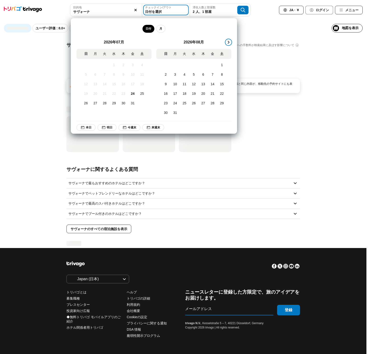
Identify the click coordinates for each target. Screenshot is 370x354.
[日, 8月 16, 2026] (165, 94)
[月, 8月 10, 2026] (175, 84)
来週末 (153, 127)
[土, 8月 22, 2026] (222, 94)
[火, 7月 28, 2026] (104, 103)
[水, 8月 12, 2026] (193, 84)
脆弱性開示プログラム (143, 336)
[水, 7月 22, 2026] (114, 94)
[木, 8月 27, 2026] (203, 103)
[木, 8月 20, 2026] (203, 94)
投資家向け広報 (78, 311)
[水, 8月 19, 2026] (193, 94)
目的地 (77, 7)
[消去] (136, 10)
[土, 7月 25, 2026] (142, 94)
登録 (288, 310)
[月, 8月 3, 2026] (175, 74)
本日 (86, 127)
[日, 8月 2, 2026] (165, 74)
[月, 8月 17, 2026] (175, 94)
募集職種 (73, 298)
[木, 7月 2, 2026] (123, 65)
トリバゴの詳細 (138, 298)
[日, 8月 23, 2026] (165, 103)
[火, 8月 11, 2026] (184, 84)
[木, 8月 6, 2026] (203, 74)
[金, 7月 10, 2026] (132, 74)
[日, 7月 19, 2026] (86, 94)
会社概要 (133, 311)
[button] (106, 10)
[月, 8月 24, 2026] (175, 103)
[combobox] (106, 10)
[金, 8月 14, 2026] (212, 84)
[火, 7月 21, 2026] (104, 94)
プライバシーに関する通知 (147, 323)
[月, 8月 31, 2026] (175, 113)
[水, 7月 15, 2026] (114, 84)
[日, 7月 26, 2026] (86, 103)
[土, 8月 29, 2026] (222, 103)
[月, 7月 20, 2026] (95, 94)
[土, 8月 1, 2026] (222, 65)
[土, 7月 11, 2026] (142, 74)
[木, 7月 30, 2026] (123, 103)
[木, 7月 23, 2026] (123, 94)
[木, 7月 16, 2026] (123, 84)
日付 (148, 28)
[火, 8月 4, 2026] (184, 74)
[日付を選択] (166, 10)
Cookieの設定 (137, 317)
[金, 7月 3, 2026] (132, 65)
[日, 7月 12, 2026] (86, 84)
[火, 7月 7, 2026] (104, 74)
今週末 (129, 127)
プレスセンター (78, 304)
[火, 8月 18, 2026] (184, 94)
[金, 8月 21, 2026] (212, 94)
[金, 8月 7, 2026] (212, 74)
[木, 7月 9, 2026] (123, 74)
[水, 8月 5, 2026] (193, 74)
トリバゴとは (76, 292)
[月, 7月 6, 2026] (95, 74)
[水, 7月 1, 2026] (114, 65)
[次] (228, 42)
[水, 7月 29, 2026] (114, 103)
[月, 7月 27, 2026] (95, 103)
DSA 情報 (134, 329)
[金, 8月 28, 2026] (212, 103)
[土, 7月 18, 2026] (142, 84)
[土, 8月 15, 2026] (222, 84)
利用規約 (133, 304)
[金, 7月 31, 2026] (132, 103)
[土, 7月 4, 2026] (142, 65)
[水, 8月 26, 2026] (193, 103)
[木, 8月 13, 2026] (203, 84)
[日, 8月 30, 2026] (165, 113)
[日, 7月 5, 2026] (86, 74)
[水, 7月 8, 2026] (114, 74)
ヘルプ (132, 292)
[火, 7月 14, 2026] (104, 84)
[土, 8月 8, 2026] (222, 74)
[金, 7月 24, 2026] (132, 94)
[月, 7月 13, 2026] (95, 84)
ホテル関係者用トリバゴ (84, 327)
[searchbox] (106, 11)
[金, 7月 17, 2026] (132, 84)
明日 (106, 127)
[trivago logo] (23, 10)
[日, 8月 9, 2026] (165, 84)
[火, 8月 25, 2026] (184, 103)
